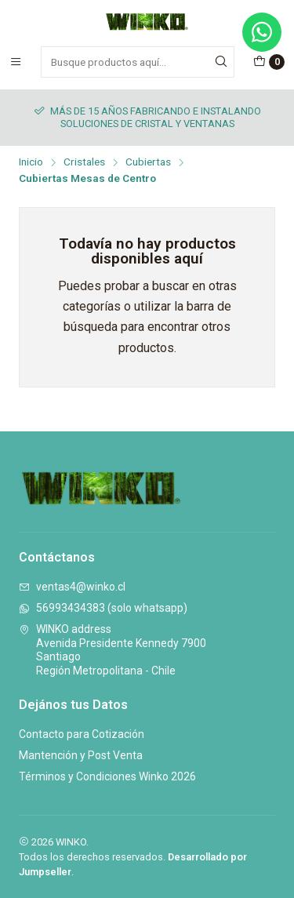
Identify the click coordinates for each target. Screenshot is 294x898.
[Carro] (269, 62)
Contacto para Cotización (81, 734)
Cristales (84, 162)
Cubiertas (148, 162)
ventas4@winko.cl (72, 586)
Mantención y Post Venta (81, 755)
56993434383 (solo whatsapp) (103, 608)
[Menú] (15, 62)
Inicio (31, 162)
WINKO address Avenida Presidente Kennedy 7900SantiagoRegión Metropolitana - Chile (112, 650)
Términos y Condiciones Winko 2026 (107, 776)
